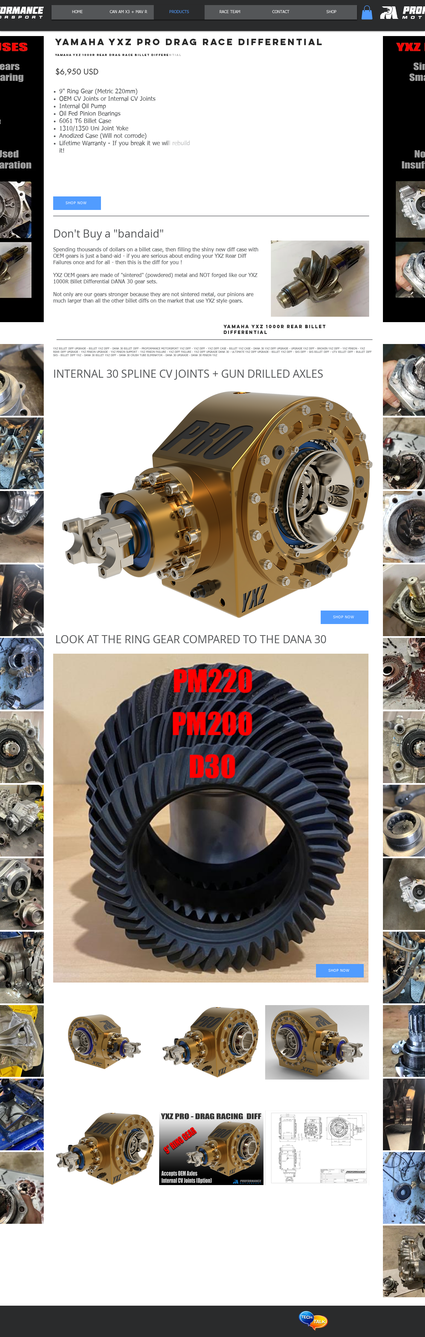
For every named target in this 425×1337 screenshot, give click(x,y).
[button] (367, 12)
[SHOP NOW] (77, 203)
